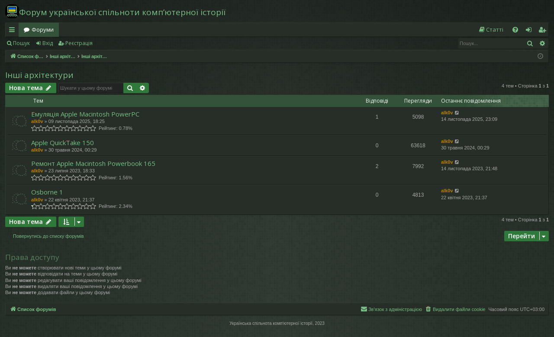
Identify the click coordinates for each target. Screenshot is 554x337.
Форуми (43, 29)
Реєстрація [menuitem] (544, 31)
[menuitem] (491, 30)
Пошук (21, 43)
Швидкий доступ (14, 31)
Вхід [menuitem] (531, 31)
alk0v (37, 121)
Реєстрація (79, 43)
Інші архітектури (39, 75)
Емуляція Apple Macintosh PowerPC (85, 114)
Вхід (47, 43)
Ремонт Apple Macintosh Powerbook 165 (93, 163)
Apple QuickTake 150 (62, 142)
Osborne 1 (47, 192)
